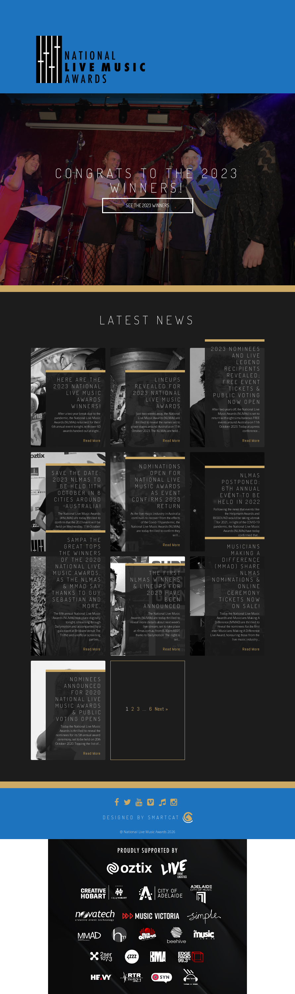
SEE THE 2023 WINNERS (147, 205)
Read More (91, 440)
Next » (161, 708)
